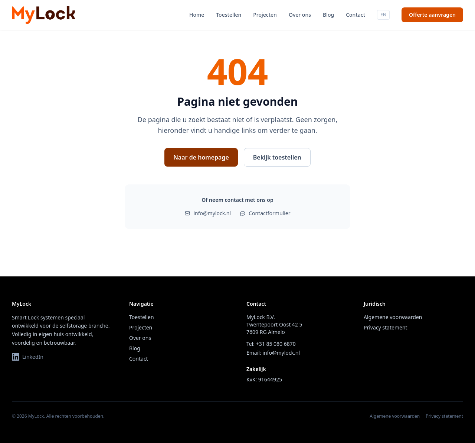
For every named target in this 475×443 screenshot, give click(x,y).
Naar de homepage (201, 157)
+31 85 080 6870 (276, 343)
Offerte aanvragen (432, 14)
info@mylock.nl (207, 213)
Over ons (300, 14)
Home (196, 14)
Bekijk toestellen (277, 157)
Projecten (265, 14)
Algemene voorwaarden (393, 317)
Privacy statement (385, 327)
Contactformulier (265, 213)
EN (383, 15)
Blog (328, 14)
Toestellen (228, 14)
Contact (355, 14)
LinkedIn (27, 357)
